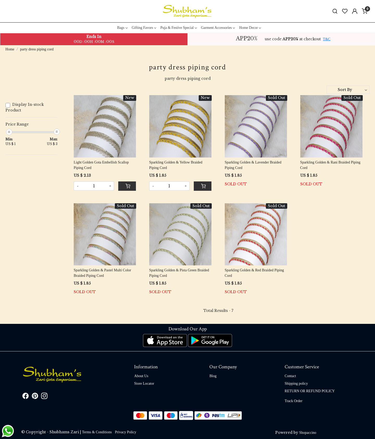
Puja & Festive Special (178, 28)
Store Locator (144, 383)
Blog (212, 376)
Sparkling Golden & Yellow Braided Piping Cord (175, 165)
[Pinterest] (35, 397)
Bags (122, 28)
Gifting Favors (144, 28)
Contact (290, 376)
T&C (326, 39)
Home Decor (250, 28)
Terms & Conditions (97, 432)
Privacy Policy (125, 432)
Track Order (293, 401)
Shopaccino (307, 433)
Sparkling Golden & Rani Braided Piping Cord (330, 165)
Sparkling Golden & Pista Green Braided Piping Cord (179, 273)
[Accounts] (355, 11)
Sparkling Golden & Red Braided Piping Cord (254, 273)
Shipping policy (296, 383)
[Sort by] (348, 90)
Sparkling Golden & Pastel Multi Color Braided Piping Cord (102, 273)
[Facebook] (25, 397)
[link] (335, 11)
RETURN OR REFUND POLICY (310, 391)
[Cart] (127, 186)
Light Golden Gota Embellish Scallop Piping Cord (101, 165)
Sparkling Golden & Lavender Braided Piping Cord (253, 165)
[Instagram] (44, 397)
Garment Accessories (218, 28)
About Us (141, 376)
